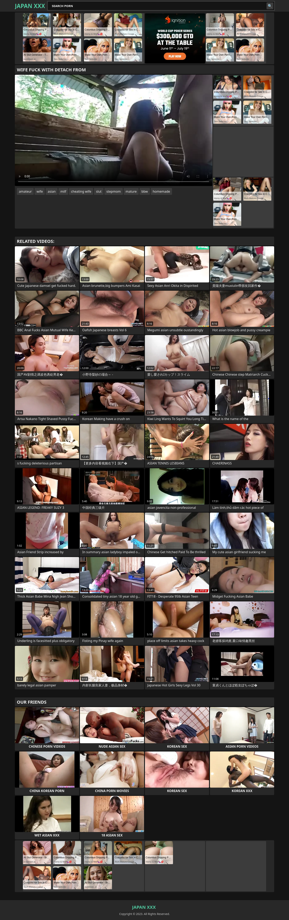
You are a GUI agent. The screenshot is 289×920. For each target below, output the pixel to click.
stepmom (113, 191)
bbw (144, 191)
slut (98, 191)
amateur (25, 191)
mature (131, 191)
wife (40, 191)
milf (63, 191)
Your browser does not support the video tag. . (113, 130)
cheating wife (81, 191)
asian (52, 191)
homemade (161, 191)
